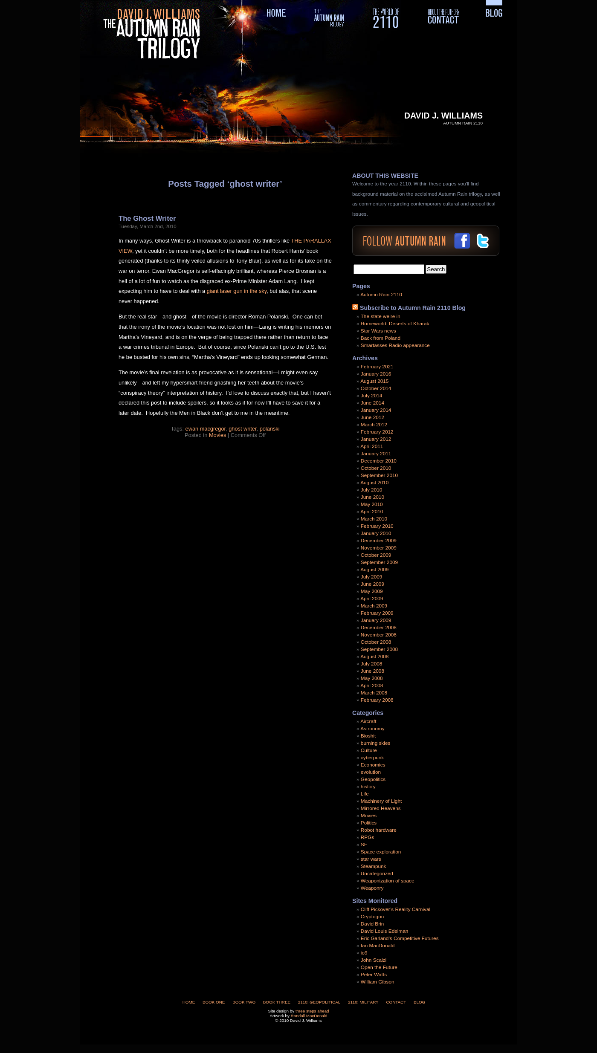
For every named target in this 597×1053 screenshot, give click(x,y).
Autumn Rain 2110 (381, 295)
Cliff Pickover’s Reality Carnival (395, 909)
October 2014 (376, 388)
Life (365, 794)
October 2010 (376, 468)
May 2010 (372, 504)
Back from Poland (380, 338)
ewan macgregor (205, 428)
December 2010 (379, 461)
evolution (371, 772)
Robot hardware (379, 830)
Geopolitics (373, 779)
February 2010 (377, 526)
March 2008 (374, 693)
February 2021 (377, 367)
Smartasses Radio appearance (395, 345)
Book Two (243, 1002)
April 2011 (371, 446)
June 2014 (372, 403)
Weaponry (372, 888)
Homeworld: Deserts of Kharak (395, 324)
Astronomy (372, 729)
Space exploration (381, 852)
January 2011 (376, 454)
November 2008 (379, 635)
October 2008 (376, 642)
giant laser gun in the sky (237, 291)
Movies (217, 435)
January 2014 (376, 410)
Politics (369, 823)
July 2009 (372, 577)
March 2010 (374, 519)
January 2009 (376, 620)
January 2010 (376, 533)
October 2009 (376, 555)
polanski (270, 428)
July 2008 (372, 664)
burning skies (376, 743)
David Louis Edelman (384, 931)
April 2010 (371, 512)
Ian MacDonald (377, 946)
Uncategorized (377, 874)
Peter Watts (374, 975)
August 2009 (374, 570)
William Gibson (377, 982)
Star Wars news (378, 331)
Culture (369, 750)
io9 (364, 953)
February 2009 (377, 613)
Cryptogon (372, 917)
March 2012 (374, 425)
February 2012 (377, 432)
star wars (371, 859)
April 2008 (371, 685)
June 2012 (372, 417)
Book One (214, 1002)
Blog (419, 1002)
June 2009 (372, 584)
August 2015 (374, 381)
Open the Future (379, 967)
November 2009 (379, 548)
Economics (373, 765)
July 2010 (372, 490)
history (368, 787)
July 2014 (372, 396)
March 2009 (374, 606)
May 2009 (372, 591)
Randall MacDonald (309, 1015)
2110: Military (363, 1002)
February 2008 (377, 700)
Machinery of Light (381, 801)
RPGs (367, 837)
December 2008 (379, 628)
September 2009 (379, 562)
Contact (396, 1002)
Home (189, 1002)
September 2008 (379, 649)
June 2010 (372, 497)
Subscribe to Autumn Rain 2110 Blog (413, 307)
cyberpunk (372, 758)
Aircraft (368, 721)
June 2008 (372, 671)
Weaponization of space (387, 881)
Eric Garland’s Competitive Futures (400, 938)
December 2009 (379, 541)
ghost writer (242, 428)
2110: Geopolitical (319, 1002)
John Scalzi (373, 960)
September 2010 (379, 475)
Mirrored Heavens (381, 808)
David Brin (372, 924)
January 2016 (376, 374)
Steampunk (373, 866)
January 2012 (376, 439)
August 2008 (374, 657)
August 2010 (374, 483)
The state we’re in (380, 316)
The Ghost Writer (147, 218)
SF (364, 845)
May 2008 (372, 678)
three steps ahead (312, 1011)
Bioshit (368, 736)
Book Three (276, 1002)
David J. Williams (443, 115)
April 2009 (371, 599)
